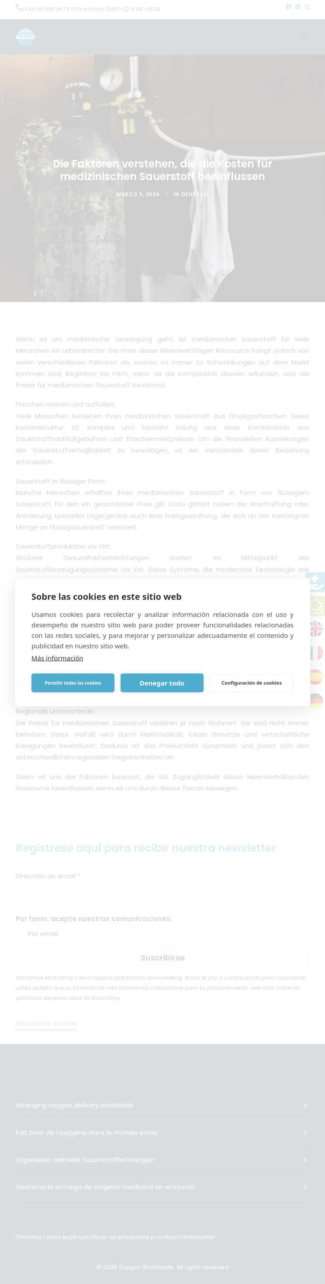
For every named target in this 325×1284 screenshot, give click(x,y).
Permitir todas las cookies (73, 683)
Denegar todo (162, 683)
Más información (57, 657)
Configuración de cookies (251, 682)
